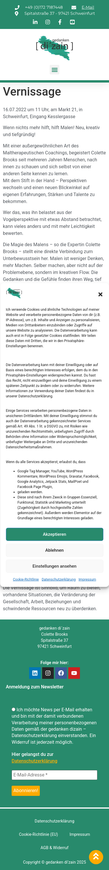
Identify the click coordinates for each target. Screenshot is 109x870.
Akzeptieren (54, 534)
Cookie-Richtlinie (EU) (38, 834)
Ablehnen (54, 550)
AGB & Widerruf (54, 847)
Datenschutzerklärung (59, 579)
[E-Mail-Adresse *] (54, 775)
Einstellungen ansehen (54, 566)
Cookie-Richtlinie (26, 579)
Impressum (87, 579)
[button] (100, 294)
